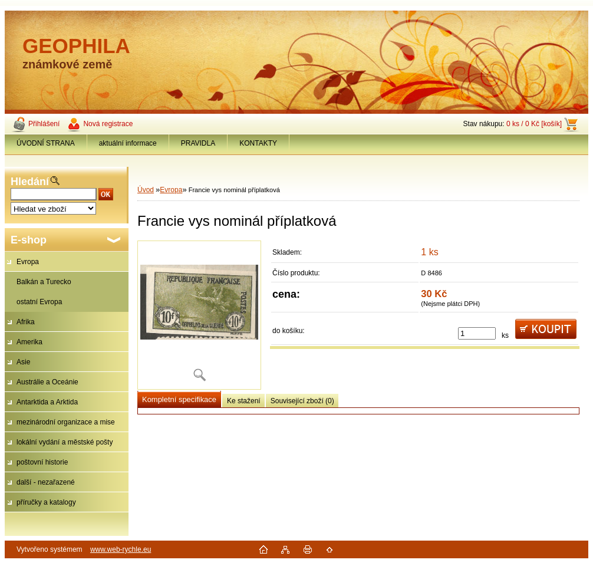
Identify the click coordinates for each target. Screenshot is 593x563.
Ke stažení (244, 401)
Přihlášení (44, 124)
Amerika (29, 342)
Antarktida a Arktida (47, 402)
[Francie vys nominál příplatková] (199, 315)
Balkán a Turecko (44, 282)
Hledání (30, 181)
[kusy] (477, 333)
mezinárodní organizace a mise (66, 422)
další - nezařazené (46, 482)
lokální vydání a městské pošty (65, 442)
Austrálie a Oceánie (47, 382)
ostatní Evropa (39, 302)
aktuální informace (128, 143)
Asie (23, 362)
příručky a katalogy (46, 502)
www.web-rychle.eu (120, 549)
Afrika (26, 322)
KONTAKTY (258, 143)
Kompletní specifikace (179, 399)
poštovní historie (42, 462)
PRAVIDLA (198, 143)
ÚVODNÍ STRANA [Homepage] (46, 143)
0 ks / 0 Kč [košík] (534, 124)
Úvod (145, 190)
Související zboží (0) (302, 401)
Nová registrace (108, 124)
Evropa (28, 262)
